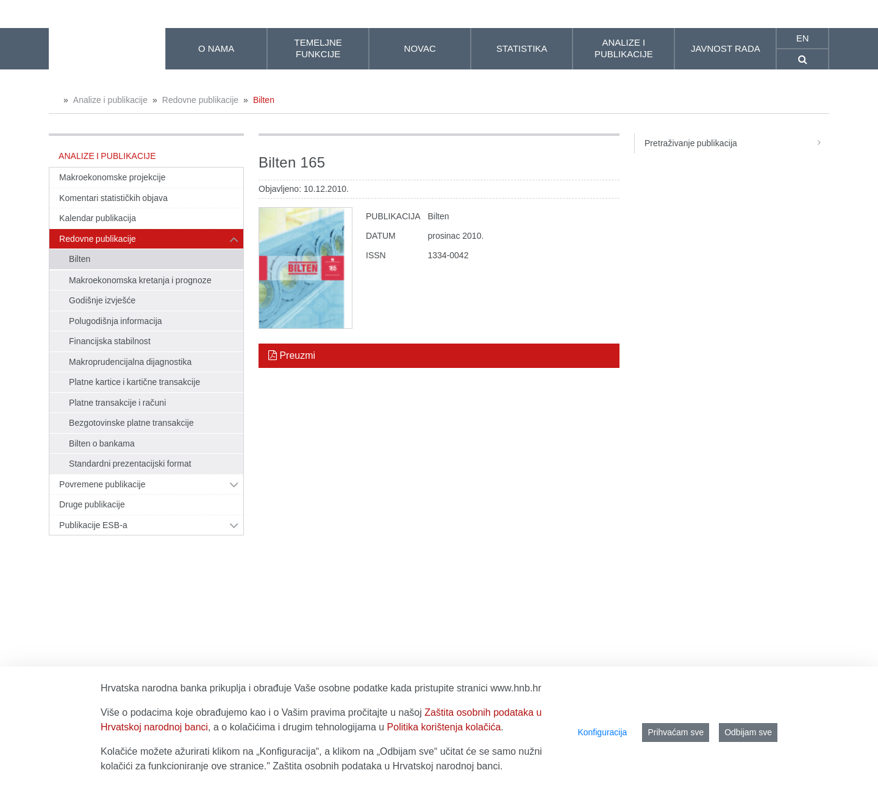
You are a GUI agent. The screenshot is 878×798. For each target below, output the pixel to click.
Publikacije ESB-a (93, 525)
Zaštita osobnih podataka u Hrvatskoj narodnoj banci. (387, 766)
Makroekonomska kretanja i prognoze (140, 280)
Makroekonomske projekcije (112, 177)
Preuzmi (291, 355)
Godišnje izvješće (102, 300)
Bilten (263, 100)
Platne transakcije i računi (117, 403)
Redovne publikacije (200, 100)
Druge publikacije (92, 504)
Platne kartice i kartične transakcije (134, 382)
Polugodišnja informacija (115, 321)
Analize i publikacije (110, 100)
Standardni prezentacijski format (130, 463)
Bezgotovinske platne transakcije (131, 423)
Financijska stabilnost (110, 341)
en (802, 38)
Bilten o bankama (102, 443)
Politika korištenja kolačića (444, 727)
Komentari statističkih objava (113, 198)
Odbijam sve (748, 732)
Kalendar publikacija (97, 218)
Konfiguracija (602, 732)
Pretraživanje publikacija (736, 143)
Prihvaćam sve (676, 732)
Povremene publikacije (102, 484)
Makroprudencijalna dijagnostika (130, 362)
